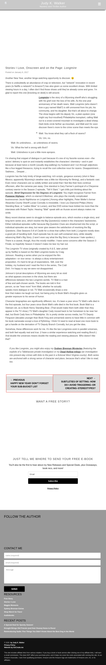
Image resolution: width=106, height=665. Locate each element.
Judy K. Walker (53, 3)
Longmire (44, 97)
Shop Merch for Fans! (13, 612)
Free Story (8, 599)
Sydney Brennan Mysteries (68, 348)
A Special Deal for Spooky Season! (18, 625)
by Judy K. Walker (17, 643)
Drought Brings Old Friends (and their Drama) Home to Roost (29, 628)
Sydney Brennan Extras (14, 609)
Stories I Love (10, 602)
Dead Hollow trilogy (70, 352)
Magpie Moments (11, 605)
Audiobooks (9, 615)
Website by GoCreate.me (13, 647)
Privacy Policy (53, 488)
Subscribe (53, 481)
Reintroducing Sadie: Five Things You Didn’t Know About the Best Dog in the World (39, 631)
